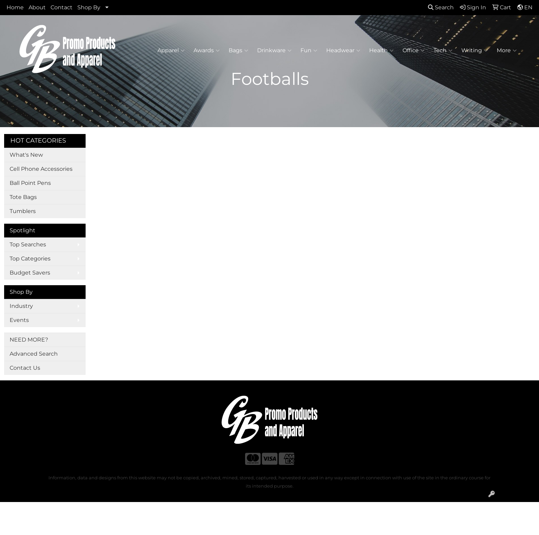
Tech (442, 50)
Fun (308, 50)
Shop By (88, 7)
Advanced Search (34, 353)
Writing (474, 50)
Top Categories (30, 258)
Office (414, 50)
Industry (21, 306)
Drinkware (274, 50)
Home (15, 7)
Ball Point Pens (30, 183)
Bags (238, 50)
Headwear (343, 50)
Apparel (171, 50)
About (37, 7)
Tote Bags (23, 197)
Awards (207, 50)
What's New (26, 155)
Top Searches (28, 244)
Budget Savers (30, 272)
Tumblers (23, 211)
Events (19, 320)
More (507, 50)
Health (381, 50)
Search (441, 7)
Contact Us (25, 368)
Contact (62, 7)
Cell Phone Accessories (41, 169)
